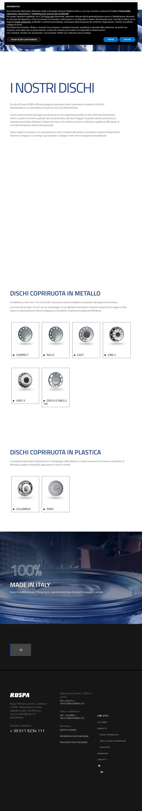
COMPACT (22, 316)
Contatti (102, 721)
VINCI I (112, 316)
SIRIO (50, 470)
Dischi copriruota (109, 696)
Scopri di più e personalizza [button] (24, 803)
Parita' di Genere (68, 691)
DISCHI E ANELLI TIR (55, 363)
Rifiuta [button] (111, 803)
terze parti (49, 780)
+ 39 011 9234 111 (27, 692)
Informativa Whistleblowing (74, 697)
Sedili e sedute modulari (113, 702)
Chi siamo (102, 683)
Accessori (105, 708)
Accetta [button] (127, 803)
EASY (80, 316)
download (102, 715)
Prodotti (102, 690)
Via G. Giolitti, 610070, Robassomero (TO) (72, 663)
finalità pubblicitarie (23, 786)
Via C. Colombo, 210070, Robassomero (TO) (72, 678)
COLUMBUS (23, 470)
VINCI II (20, 361)
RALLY (50, 316)
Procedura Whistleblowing (74, 703)
